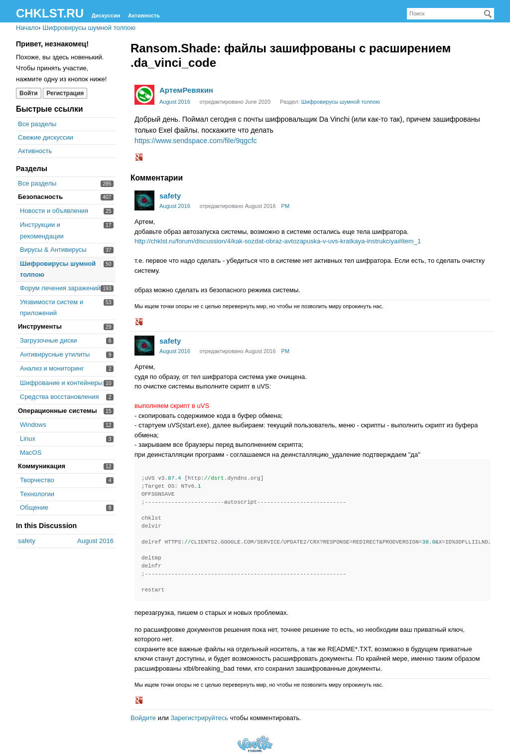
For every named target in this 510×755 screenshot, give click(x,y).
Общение (34, 507)
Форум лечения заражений (60, 288)
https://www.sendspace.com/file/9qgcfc (195, 141)
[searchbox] (450, 13)
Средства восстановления (59, 396)
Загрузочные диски (48, 340)
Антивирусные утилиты (55, 354)
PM (285, 206)
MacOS (30, 452)
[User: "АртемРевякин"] (144, 95)
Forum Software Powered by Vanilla (255, 744)
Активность (144, 15)
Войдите (143, 718)
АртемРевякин (186, 90)
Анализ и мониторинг (52, 368)
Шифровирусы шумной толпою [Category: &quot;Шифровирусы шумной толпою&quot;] (340, 102)
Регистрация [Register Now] (65, 93)
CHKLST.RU (50, 13)
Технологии (37, 494)
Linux (27, 438)
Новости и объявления (54, 210)
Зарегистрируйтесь (199, 718)
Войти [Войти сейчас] (28, 93)
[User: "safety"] (144, 200)
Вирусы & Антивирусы (53, 249)
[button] (140, 158)
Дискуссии (106, 15)
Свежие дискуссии (45, 137)
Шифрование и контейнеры (61, 382)
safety (170, 195)
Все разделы (37, 124)
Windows (33, 424)
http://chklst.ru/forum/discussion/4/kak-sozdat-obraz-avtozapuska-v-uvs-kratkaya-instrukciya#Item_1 (277, 241)
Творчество (37, 480)
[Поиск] (488, 14)
